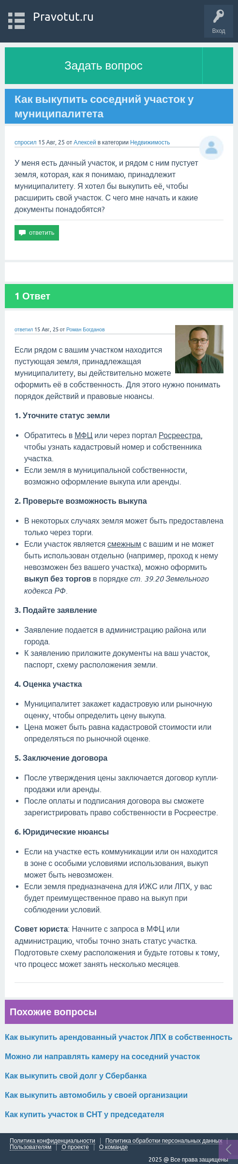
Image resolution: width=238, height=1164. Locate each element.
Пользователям (30, 1147)
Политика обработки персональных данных (164, 1141)
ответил (24, 329)
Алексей (85, 142)
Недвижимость (150, 142)
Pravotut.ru (63, 16)
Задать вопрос (103, 65)
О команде (113, 1147)
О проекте (75, 1147)
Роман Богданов (85, 329)
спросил (26, 142)
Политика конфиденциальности (52, 1141)
